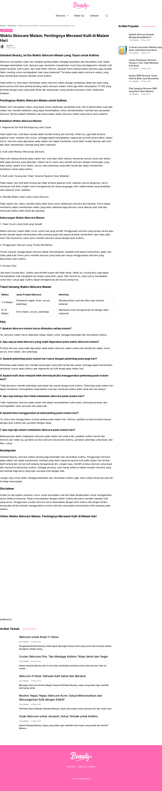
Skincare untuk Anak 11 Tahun (39, 637)
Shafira (9, 45)
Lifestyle (94, 15)
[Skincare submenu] (76, 766)
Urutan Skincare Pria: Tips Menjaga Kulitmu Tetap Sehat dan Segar (63, 656)
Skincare (63, 15)
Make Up (79, 15)
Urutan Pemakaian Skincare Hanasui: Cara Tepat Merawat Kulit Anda (143, 63)
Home (2, 25)
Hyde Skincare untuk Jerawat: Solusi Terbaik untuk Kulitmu (58, 716)
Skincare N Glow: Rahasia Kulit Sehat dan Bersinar (52, 676)
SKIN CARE (6, 30)
